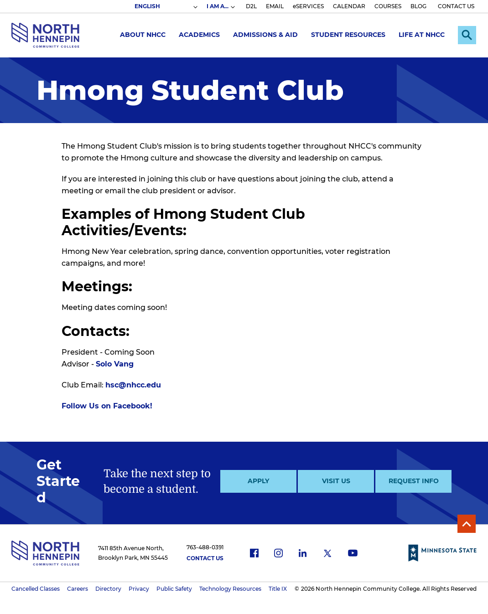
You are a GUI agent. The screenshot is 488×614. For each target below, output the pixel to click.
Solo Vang (115, 364)
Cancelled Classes (35, 588)
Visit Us (336, 481)
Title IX (278, 588)
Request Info (414, 481)
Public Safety (174, 588)
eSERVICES (308, 6)
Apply (258, 481)
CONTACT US (456, 6)
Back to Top (466, 524)
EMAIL (275, 6)
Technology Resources (230, 588)
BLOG (418, 6)
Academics (199, 35)
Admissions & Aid (265, 35)
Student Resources (348, 35)
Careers (77, 588)
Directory (108, 588)
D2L (251, 6)
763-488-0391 (205, 547)
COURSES (387, 6)
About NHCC (143, 35)
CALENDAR (349, 6)
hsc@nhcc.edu (133, 385)
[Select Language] (165, 6)
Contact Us (205, 558)
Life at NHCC (422, 35)
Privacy (139, 588)
